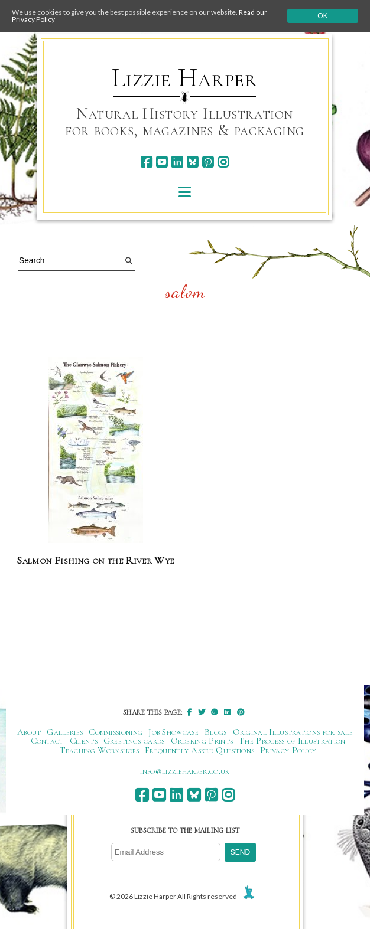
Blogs (216, 732)
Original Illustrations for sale (293, 732)
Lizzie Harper (185, 78)
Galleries (65, 732)
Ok (322, 16)
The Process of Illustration (292, 740)
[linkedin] (177, 162)
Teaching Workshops (99, 750)
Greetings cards (134, 740)
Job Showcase (173, 732)
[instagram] (223, 162)
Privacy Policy (288, 750)
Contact (47, 740)
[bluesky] (192, 162)
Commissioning (115, 732)
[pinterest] (207, 162)
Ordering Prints (202, 740)
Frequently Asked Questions (199, 750)
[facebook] (146, 162)
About (29, 732)
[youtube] (161, 162)
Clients (84, 740)
